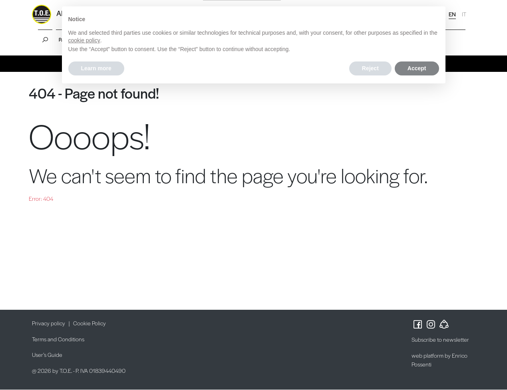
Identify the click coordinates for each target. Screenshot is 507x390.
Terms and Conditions (58, 339)
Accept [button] (417, 68)
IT (464, 14)
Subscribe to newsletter (440, 339)
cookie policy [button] (84, 40)
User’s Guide (47, 354)
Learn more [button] (96, 68)
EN (452, 14)
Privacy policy (48, 323)
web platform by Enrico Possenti (439, 359)
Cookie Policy (89, 323)
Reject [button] (370, 68)
